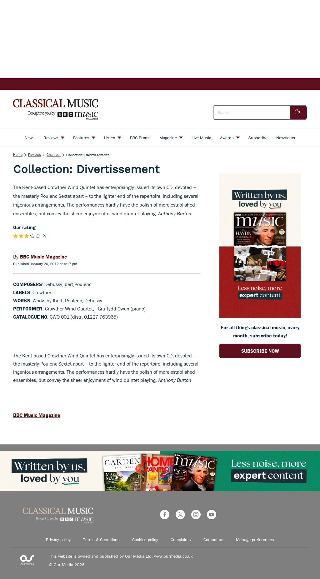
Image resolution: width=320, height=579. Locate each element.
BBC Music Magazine (36, 415)
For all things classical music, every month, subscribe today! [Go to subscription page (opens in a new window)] (260, 331)
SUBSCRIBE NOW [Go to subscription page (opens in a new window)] (260, 351)
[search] (298, 112)
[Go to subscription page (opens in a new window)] (260, 316)
